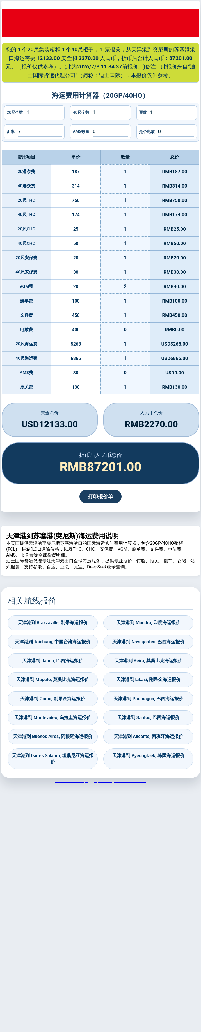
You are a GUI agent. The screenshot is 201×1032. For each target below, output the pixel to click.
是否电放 (147, 131)
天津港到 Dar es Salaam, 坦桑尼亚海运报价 (52, 758)
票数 (143, 112)
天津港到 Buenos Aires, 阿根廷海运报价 (52, 736)
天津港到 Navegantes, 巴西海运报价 (148, 641)
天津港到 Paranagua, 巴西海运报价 (148, 698)
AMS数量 (81, 131)
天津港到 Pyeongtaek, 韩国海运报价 (148, 755)
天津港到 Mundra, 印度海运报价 (148, 622)
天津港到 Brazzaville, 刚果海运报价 (53, 622)
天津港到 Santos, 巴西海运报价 (148, 717)
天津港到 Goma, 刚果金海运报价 (52, 698)
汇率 (11, 131)
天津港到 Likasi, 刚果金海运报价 (148, 679)
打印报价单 (100, 496)
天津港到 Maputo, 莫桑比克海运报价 (52, 679)
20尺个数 (15, 112)
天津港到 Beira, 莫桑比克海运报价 (148, 660)
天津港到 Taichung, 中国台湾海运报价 (52, 641)
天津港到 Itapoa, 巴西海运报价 (52, 660)
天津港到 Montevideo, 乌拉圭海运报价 (52, 717)
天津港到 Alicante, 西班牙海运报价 (148, 736)
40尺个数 (81, 112)
